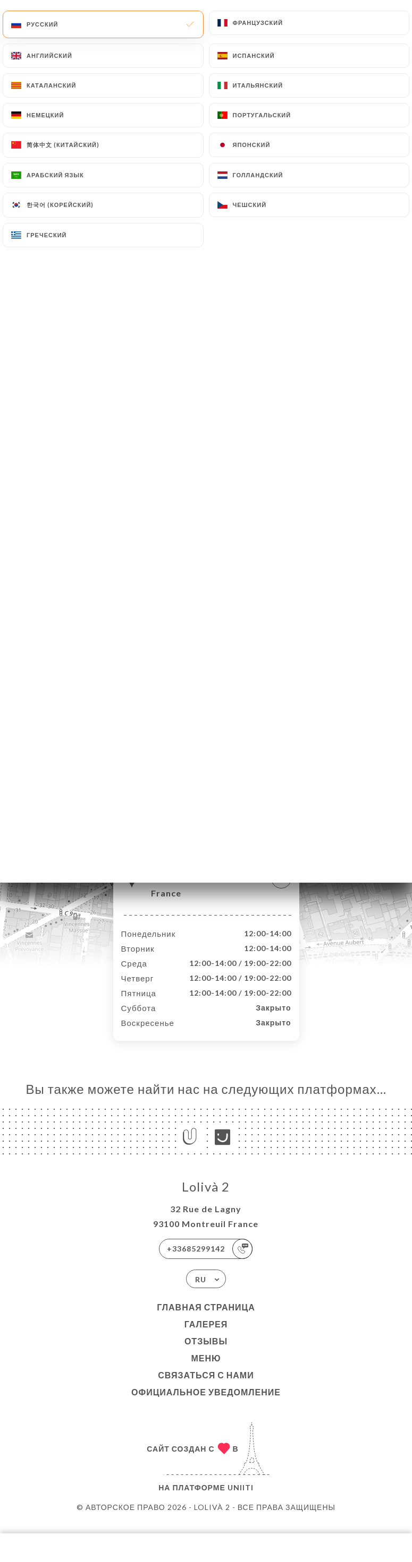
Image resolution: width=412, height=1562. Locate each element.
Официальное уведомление (206, 1403)
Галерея (206, 1335)
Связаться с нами (206, 1386)
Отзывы (206, 1352)
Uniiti (241, 1498)
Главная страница (206, 1318)
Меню (206, 1369)
